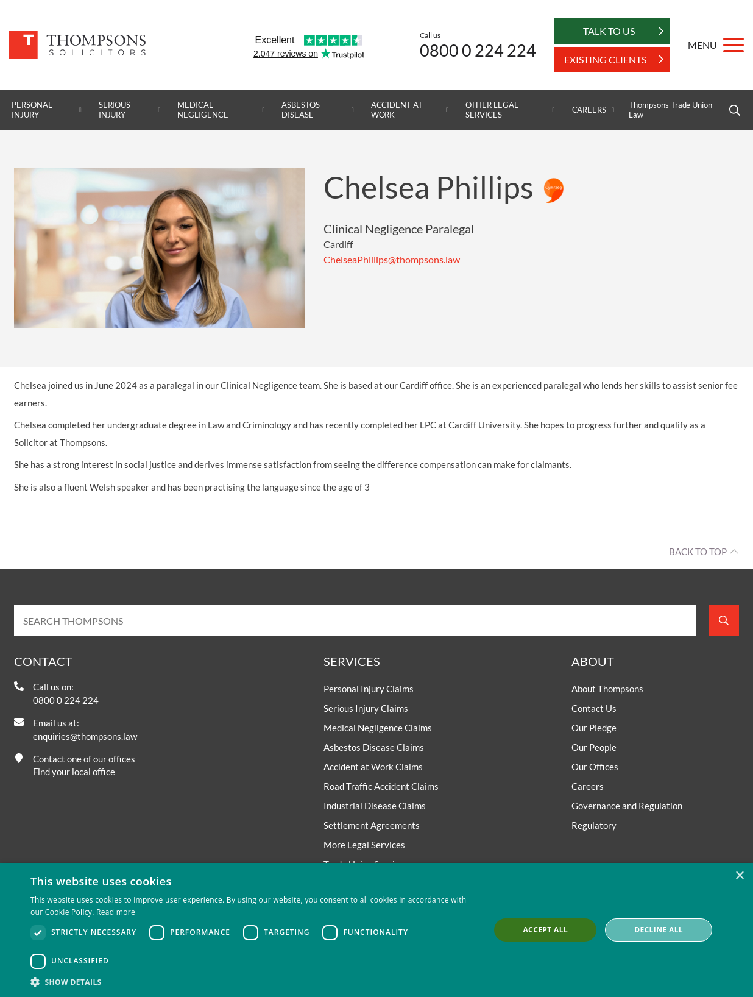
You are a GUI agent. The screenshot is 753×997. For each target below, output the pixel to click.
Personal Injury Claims (368, 688)
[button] (253, 982)
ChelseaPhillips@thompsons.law (391, 259)
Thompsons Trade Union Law (670, 110)
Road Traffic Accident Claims (381, 786)
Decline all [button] (658, 929)
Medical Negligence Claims (377, 727)
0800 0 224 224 (478, 50)
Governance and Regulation (626, 805)
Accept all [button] (545, 929)
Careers (589, 110)
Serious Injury (115, 110)
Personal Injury (32, 110)
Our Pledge (594, 727)
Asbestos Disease (300, 110)
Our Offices (594, 766)
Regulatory (594, 825)
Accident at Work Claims (373, 766)
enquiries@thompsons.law (85, 736)
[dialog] (376, 930)
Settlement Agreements (371, 825)
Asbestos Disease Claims (373, 747)
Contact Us (594, 708)
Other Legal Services (491, 110)
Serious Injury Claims (365, 708)
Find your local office (74, 771)
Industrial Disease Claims (374, 805)
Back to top (698, 551)
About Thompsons (607, 688)
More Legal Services (364, 844)
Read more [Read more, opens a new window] (115, 912)
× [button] (739, 876)
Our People (594, 747)
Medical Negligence (202, 110)
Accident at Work (397, 110)
